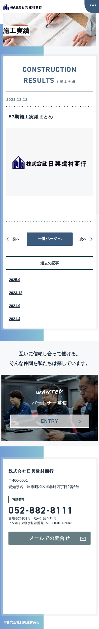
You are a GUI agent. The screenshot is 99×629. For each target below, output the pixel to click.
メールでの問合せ (57, 538)
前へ (16, 239)
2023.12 (15, 293)
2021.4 (14, 319)
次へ (83, 239)
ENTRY (49, 421)
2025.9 (14, 280)
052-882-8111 (40, 510)
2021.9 (14, 306)
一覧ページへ (50, 238)
